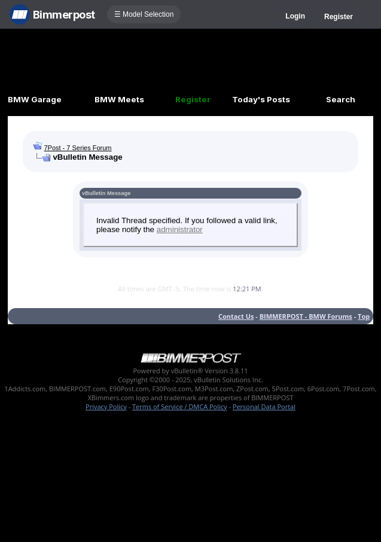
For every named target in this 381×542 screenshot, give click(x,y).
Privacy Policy (106, 406)
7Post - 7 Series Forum (77, 147)
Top (364, 316)
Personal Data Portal (264, 406)
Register (338, 17)
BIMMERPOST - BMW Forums (306, 316)
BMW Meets (119, 99)
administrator (180, 229)
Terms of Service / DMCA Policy (179, 406)
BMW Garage (35, 99)
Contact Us (236, 316)
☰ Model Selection (144, 14)
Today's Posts (261, 99)
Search (340, 99)
